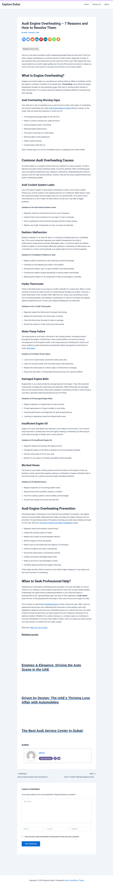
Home (86, 4)
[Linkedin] (37, 39)
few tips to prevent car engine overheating (56, 523)
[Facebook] (24, 39)
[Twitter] (28, 39)
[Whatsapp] (54, 39)
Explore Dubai (11, 4)
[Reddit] (32, 39)
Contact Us (96, 4)
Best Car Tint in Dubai (38, 627)
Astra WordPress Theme (74, 880)
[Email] (58, 758)
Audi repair (31, 348)
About (106, 4)
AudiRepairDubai (51, 604)
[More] (58, 39)
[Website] (55, 758)
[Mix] (50, 39)
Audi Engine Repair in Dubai (60, 108)
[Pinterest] (41, 39)
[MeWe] (45, 39)
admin (42, 752)
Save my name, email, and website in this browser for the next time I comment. (52, 836)
